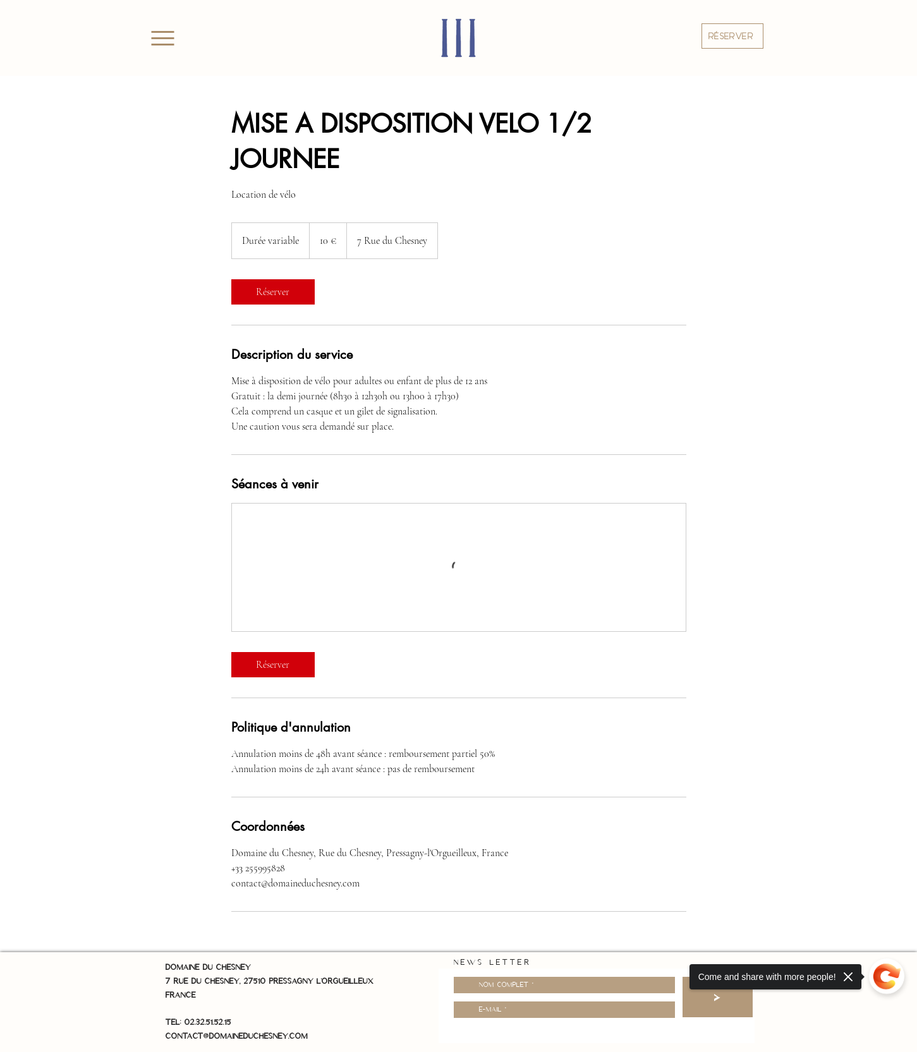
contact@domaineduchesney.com (237, 1036)
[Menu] (162, 38)
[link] (273, 292)
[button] (732, 36)
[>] (718, 997)
